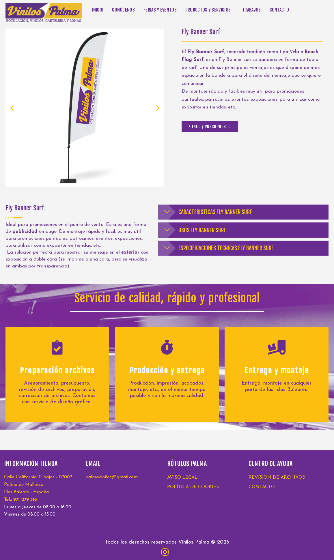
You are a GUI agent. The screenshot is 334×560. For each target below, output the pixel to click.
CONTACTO (279, 10)
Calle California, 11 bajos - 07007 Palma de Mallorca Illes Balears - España (38, 485)
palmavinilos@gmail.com (111, 477)
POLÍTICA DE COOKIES (193, 487)
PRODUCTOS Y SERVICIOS (208, 10)
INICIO (97, 10)
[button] (209, 9)
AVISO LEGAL (182, 477)
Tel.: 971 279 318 (20, 499)
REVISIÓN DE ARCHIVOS (277, 477)
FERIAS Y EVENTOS (160, 10)
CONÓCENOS (123, 10)
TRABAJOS (251, 10)
